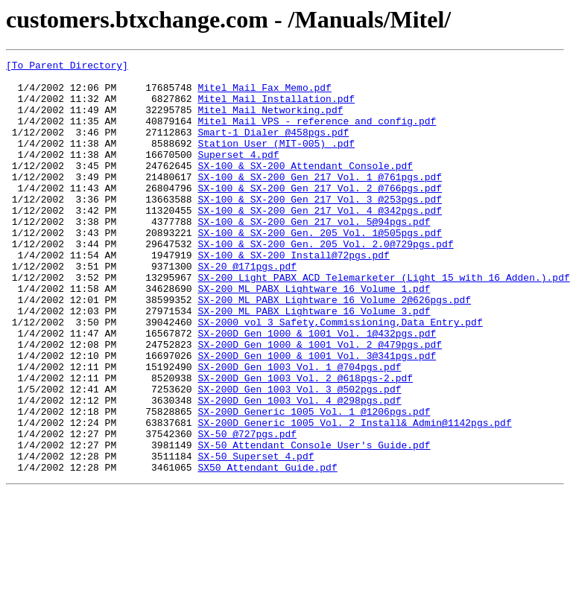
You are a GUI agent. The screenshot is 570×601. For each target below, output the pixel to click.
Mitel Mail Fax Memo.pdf (264, 94)
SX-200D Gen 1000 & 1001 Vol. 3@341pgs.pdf (316, 415)
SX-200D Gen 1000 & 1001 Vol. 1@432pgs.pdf (316, 388)
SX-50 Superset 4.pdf (255, 536)
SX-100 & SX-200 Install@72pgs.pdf (293, 295)
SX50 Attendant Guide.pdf (267, 549)
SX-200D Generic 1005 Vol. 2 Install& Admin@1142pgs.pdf (354, 496)
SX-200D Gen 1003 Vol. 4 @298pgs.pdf (299, 469)
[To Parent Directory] (67, 67)
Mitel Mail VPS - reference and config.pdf (316, 134)
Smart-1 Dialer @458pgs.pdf (273, 147)
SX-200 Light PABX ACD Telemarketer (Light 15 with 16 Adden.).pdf (383, 321)
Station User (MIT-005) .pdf (276, 161)
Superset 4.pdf (238, 174)
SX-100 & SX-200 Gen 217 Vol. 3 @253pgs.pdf (319, 228)
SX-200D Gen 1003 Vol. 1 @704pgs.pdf (299, 429)
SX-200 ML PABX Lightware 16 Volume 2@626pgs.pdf (334, 348)
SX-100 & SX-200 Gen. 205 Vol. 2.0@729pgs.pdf (325, 281)
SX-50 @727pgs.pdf (247, 509)
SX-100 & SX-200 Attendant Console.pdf (305, 187)
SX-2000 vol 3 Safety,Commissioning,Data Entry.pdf (339, 375)
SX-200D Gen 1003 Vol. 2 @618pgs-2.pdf (305, 442)
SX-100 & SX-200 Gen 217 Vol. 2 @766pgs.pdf (319, 214)
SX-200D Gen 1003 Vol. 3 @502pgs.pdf (299, 455)
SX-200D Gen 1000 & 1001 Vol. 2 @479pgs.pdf (319, 402)
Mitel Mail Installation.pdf (276, 107)
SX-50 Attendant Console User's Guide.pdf (313, 523)
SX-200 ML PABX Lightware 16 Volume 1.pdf (313, 335)
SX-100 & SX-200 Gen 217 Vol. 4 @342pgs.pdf (319, 241)
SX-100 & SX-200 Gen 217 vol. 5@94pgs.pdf (313, 254)
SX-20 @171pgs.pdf (247, 308)
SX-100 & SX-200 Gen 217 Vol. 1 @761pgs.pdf (319, 201)
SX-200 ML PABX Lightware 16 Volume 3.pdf (313, 362)
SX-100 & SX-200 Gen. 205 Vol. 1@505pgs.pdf (319, 268)
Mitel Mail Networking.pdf (270, 120)
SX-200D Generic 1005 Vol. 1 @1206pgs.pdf (313, 482)
